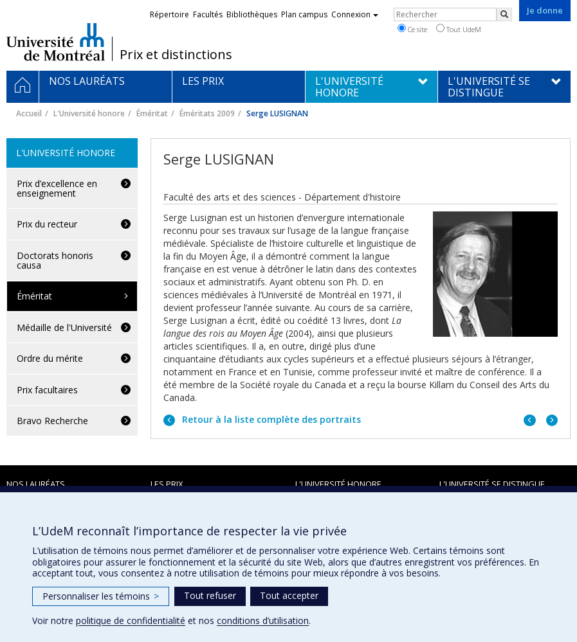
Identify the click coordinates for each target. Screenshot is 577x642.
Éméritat (152, 113)
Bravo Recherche (52, 421)
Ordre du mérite (50, 358)
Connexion (354, 14)
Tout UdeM (458, 29)
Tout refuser (210, 595)
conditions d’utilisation (263, 620)
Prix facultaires (47, 390)
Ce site (412, 29)
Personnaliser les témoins (100, 596)
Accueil (29, 113)
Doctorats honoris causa (55, 260)
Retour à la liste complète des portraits (270, 419)
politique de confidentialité (130, 620)
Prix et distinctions (176, 54)
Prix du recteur (47, 224)
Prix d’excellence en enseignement (57, 188)
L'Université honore (89, 113)
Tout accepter (289, 595)
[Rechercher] (504, 14)
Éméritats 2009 (207, 113)
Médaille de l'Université (64, 327)
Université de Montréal (55, 41)
